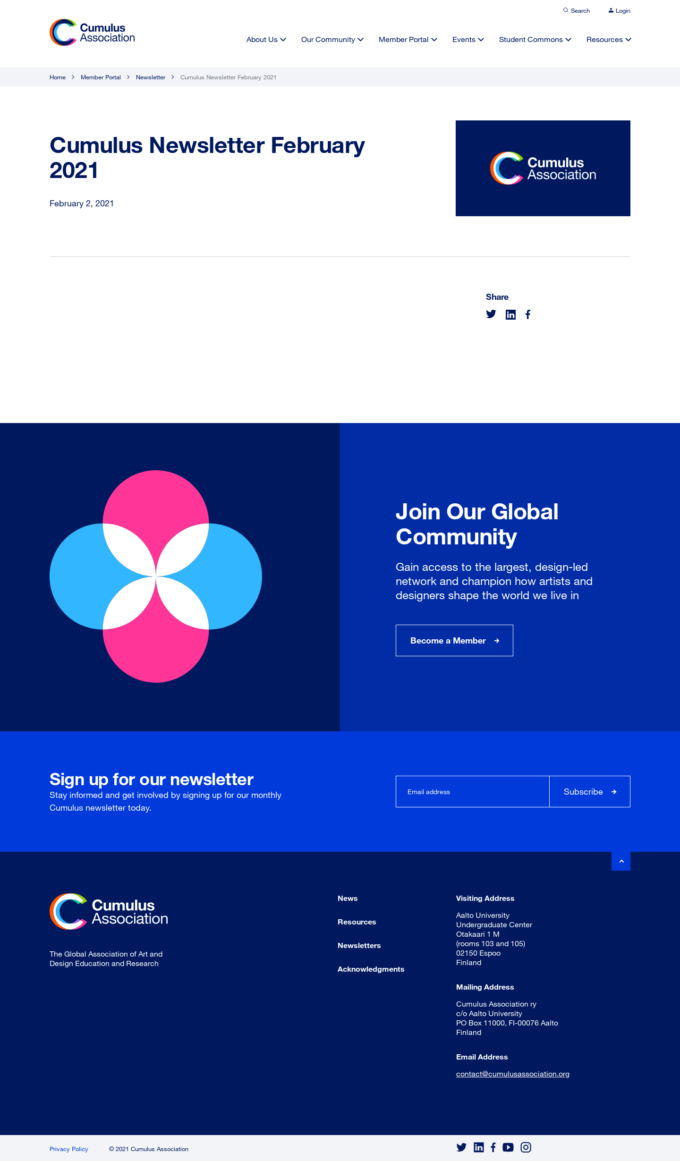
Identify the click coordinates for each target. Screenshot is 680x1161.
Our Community (328, 38)
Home (58, 77)
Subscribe (583, 791)
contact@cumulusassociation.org (513, 1073)
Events (464, 38)
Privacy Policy (69, 1149)
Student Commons (531, 38)
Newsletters (359, 945)
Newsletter (150, 77)
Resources (604, 38)
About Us (262, 38)
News (348, 897)
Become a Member (448, 640)
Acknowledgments (371, 968)
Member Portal (404, 38)
